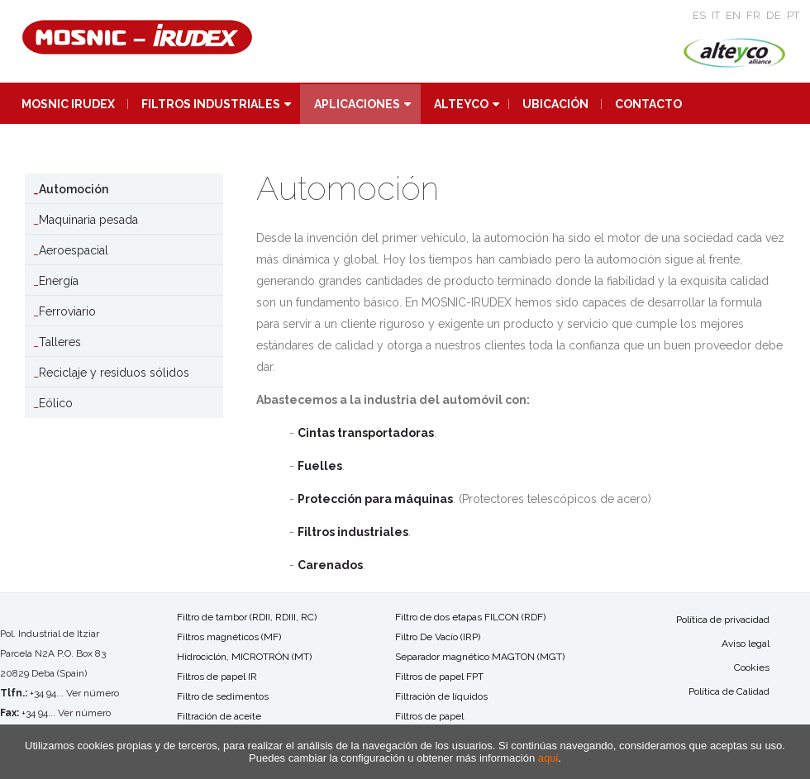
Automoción (73, 189)
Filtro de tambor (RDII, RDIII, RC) (247, 617)
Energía (59, 280)
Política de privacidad (723, 619)
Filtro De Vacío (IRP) (437, 637)
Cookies (752, 667)
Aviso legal (746, 643)
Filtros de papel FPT (439, 676)
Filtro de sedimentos (223, 696)
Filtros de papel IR (217, 676)
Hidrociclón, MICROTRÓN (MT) (244, 657)
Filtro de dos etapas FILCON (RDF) (470, 617)
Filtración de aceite (219, 716)
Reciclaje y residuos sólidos (114, 372)
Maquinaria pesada (88, 219)
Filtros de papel (429, 716)
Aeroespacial (73, 250)
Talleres (60, 342)
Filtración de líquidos (441, 696)
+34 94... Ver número (74, 693)
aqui (548, 758)
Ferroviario (67, 311)
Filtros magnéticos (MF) (229, 637)
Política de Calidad (729, 691)
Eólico (56, 403)
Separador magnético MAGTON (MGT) (480, 657)
